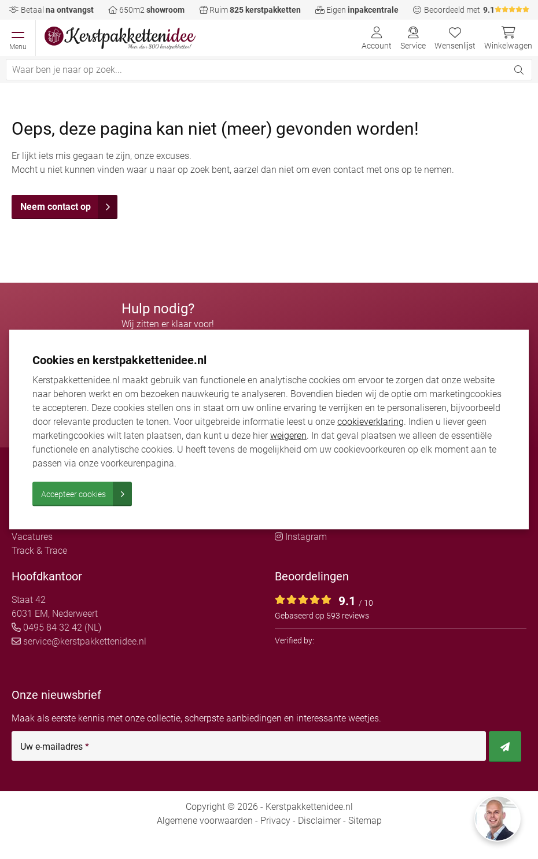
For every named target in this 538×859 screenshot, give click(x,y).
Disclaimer (319, 820)
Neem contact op (68, 207)
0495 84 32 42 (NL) (56, 627)
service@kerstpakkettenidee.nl (79, 641)
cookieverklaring (370, 421)
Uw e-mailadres (54, 746)
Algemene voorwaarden (205, 820)
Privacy (275, 820)
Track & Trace (39, 550)
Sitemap (365, 820)
